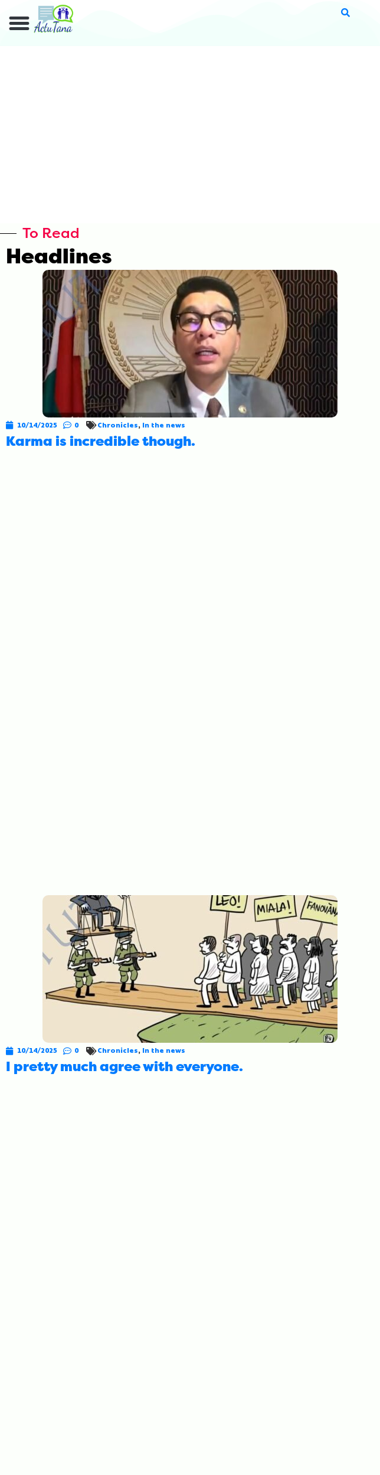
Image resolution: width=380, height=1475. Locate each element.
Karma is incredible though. (100, 441)
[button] (19, 23)
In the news (163, 425)
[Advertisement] (190, 134)
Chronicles (117, 425)
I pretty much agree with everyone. (124, 1067)
